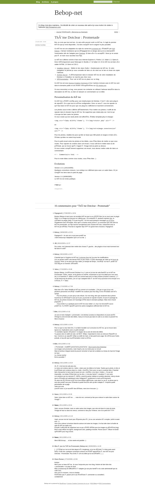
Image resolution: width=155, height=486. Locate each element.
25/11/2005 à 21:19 (66, 416)
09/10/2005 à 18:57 (66, 254)
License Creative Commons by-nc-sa (78, 483)
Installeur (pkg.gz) (63, 68)
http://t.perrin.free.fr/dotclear (97, 347)
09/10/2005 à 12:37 (64, 243)
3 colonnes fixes (84, 257)
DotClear (37, 45)
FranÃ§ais (43, 45)
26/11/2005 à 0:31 (65, 437)
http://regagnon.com (53, 27)
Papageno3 (58, 213)
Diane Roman (59, 459)
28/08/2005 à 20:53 (66, 232)
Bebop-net (68, 12)
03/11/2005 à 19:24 (66, 363)
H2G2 (116, 32)
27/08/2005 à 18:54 (69, 213)
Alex (110, 218)
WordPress (62, 483)
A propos (54, 2)
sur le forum (110, 220)
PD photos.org (101, 85)
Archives (45, 2)
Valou (56, 269)
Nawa (56, 394)
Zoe (92, 257)
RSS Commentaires (105, 483)
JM (55, 243)
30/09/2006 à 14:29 (95, 446)
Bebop (56, 232)
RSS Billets (93, 483)
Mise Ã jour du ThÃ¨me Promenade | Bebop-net (70, 446)
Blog (38, 2)
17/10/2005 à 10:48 (66, 269)
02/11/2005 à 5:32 (64, 311)
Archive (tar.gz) (62, 75)
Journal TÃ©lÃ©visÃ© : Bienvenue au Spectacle (71, 32)
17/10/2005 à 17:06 (66, 286)
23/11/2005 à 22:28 (65, 394)
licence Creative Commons (78, 83)
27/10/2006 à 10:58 (71, 459)
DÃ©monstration (63, 79)
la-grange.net (96, 49)
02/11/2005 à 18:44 (66, 324)
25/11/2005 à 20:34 (65, 405)
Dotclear (82, 53)
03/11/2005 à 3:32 (64, 344)
